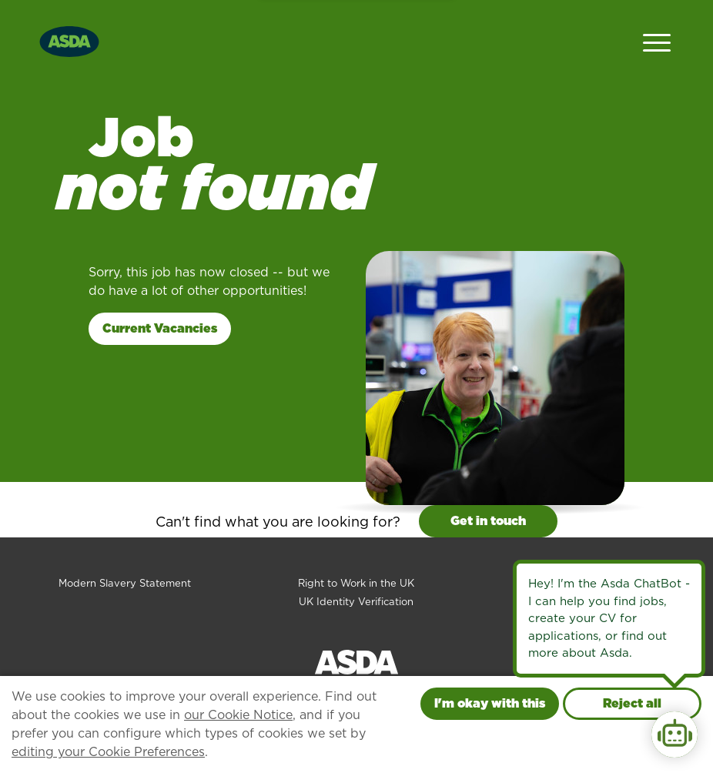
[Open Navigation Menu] (656, 41)
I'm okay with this (489, 703)
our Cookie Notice (238, 715)
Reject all (632, 703)
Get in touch (488, 521)
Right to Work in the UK (356, 583)
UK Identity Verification (356, 601)
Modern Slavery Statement (125, 583)
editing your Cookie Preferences (108, 752)
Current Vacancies (159, 328)
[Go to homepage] (69, 40)
